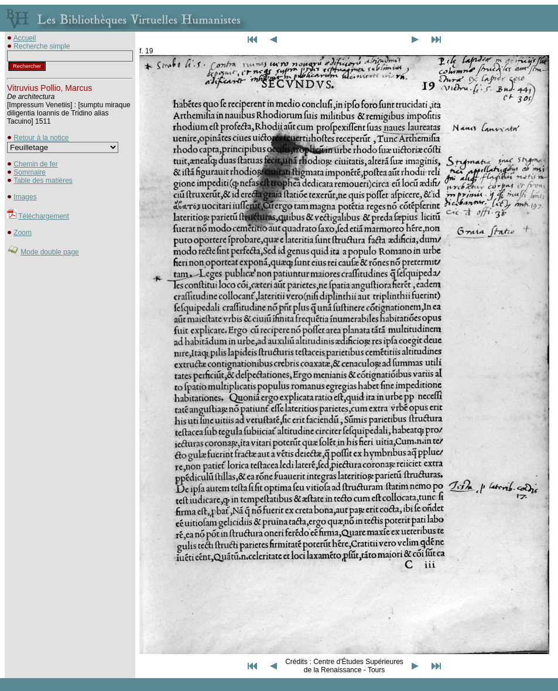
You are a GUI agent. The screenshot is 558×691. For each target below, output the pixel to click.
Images (24, 197)
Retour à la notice (41, 138)
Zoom (22, 233)
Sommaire (29, 172)
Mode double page (49, 252)
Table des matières (43, 180)
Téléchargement (43, 216)
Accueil (24, 38)
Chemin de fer (35, 164)
